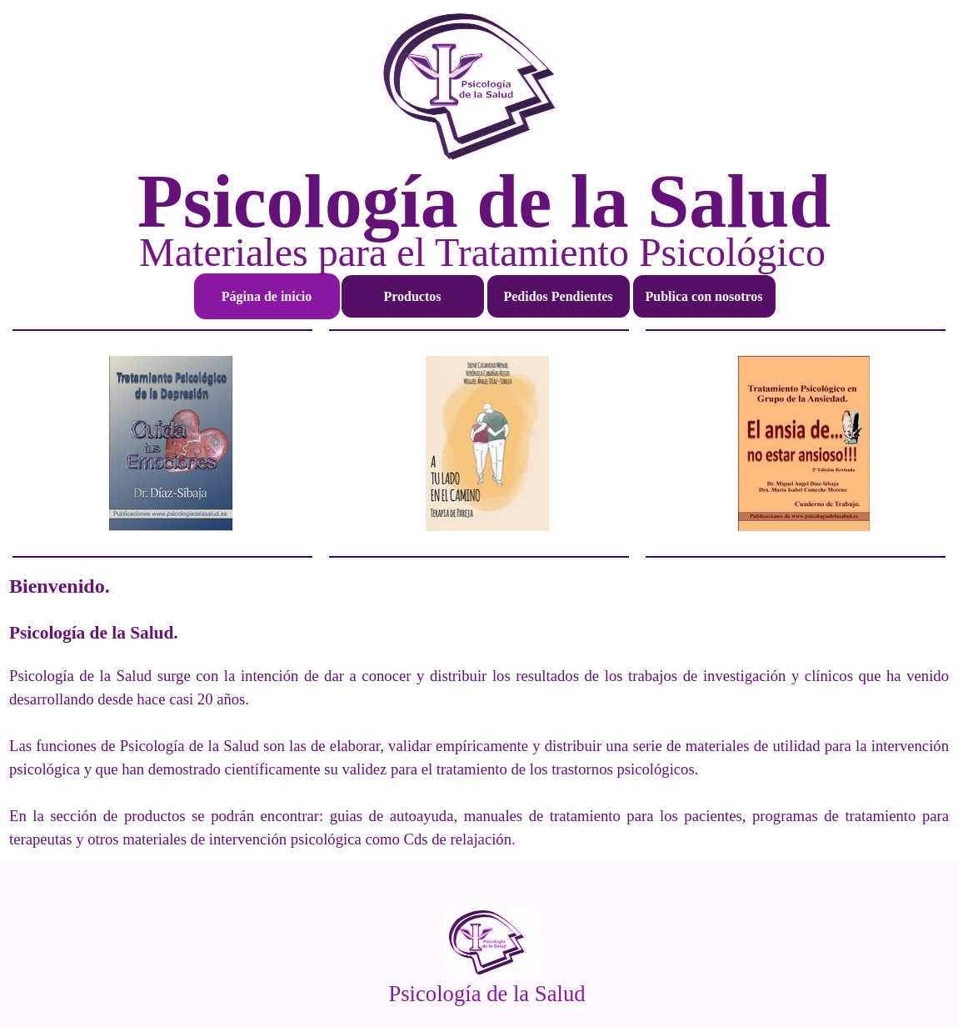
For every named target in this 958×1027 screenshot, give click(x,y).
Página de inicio (267, 296)
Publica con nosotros (703, 296)
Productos (412, 296)
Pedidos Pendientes (557, 296)
